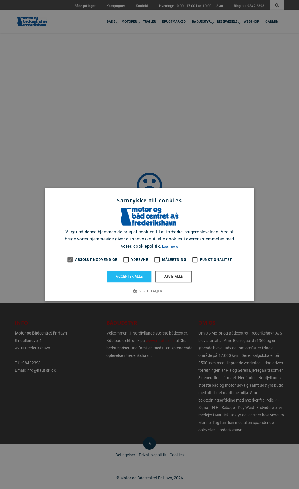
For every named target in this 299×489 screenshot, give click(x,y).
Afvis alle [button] (173, 276)
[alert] (149, 244)
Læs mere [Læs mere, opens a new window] (170, 246)
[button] (149, 291)
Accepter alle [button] (129, 276)
